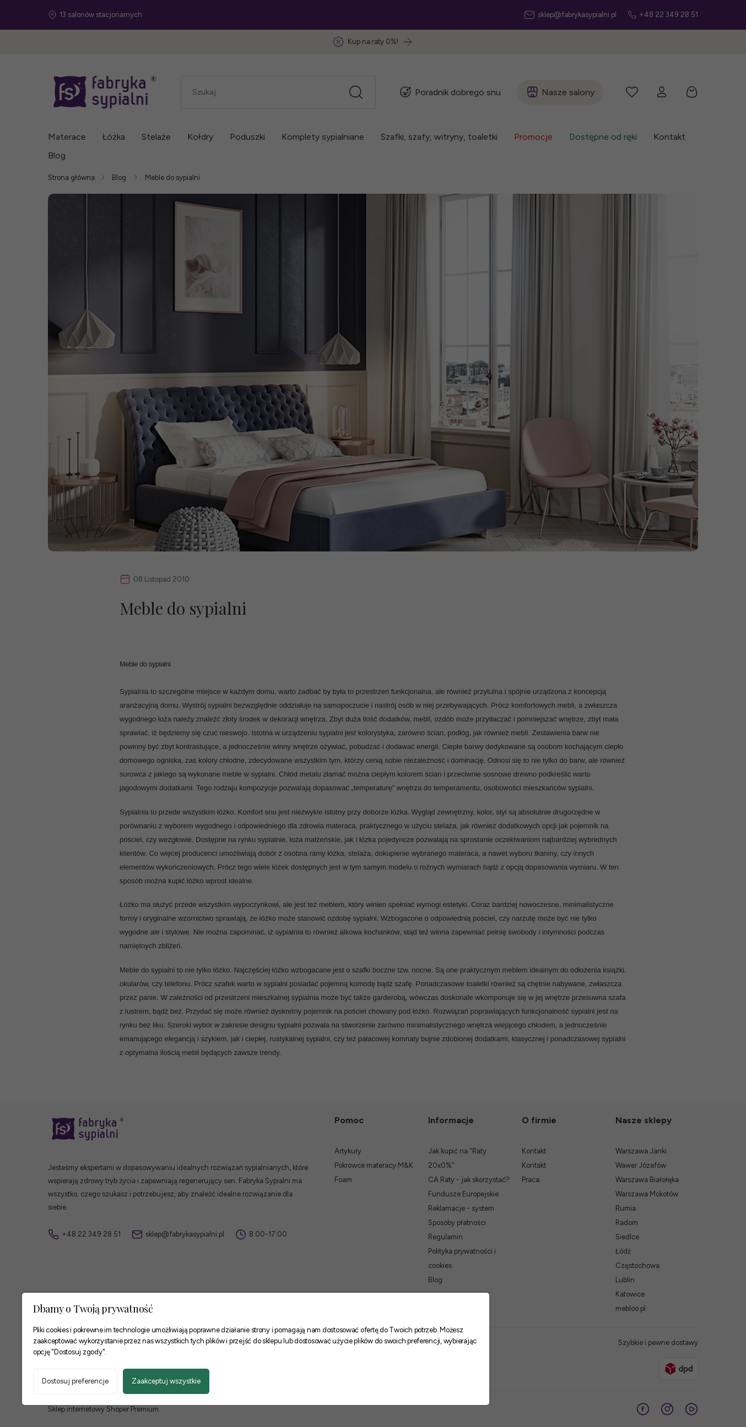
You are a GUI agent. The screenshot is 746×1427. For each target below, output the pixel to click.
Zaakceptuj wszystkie (166, 1381)
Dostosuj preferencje (75, 1381)
